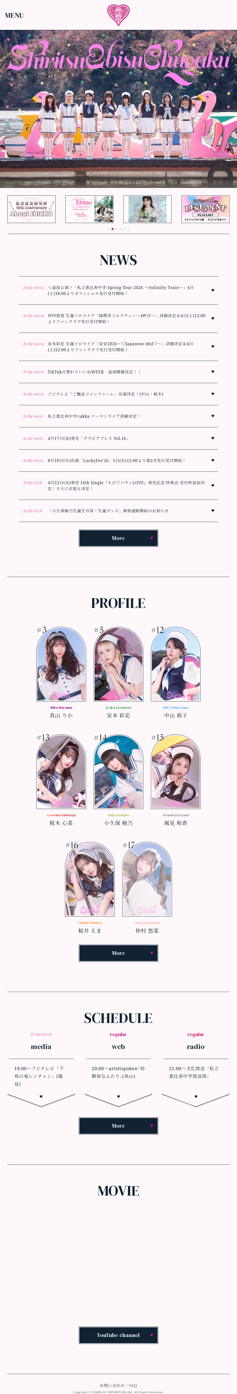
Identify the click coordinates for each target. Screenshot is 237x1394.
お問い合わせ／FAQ (118, 1385)
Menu (14, 15)
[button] (109, 229)
